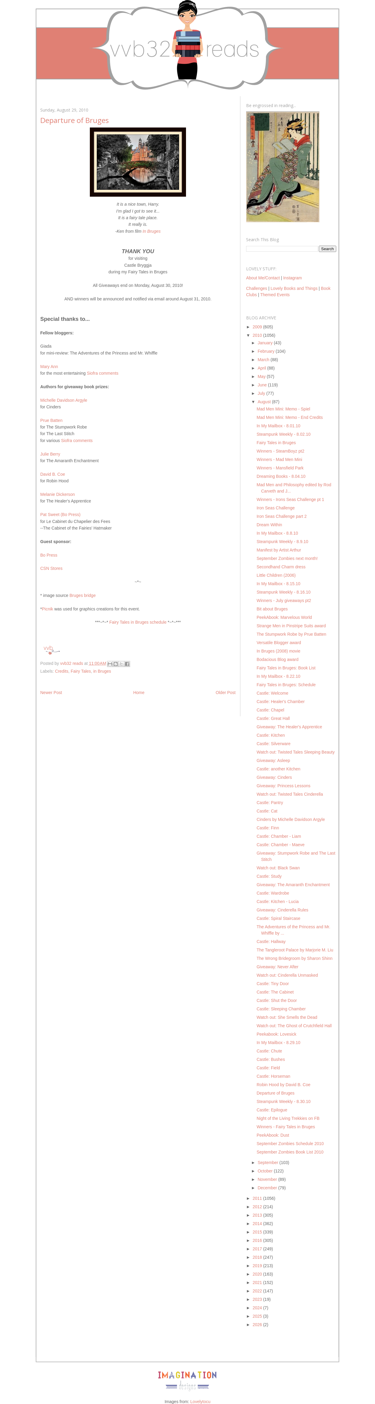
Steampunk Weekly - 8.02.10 (284, 434)
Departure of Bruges (275, 1093)
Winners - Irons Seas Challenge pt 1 (290, 499)
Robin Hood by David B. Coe (283, 1084)
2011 (258, 1198)
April (262, 368)
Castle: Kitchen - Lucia (278, 901)
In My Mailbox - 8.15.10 (278, 583)
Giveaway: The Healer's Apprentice (289, 726)
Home (138, 692)
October (266, 1171)
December (268, 1187)
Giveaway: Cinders (274, 777)
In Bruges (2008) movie (278, 651)
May (262, 376)
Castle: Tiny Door (273, 983)
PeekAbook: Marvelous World (284, 617)
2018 (258, 1257)
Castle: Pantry (270, 802)
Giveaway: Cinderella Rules (282, 910)
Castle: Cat (267, 811)
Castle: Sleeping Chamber (281, 1008)
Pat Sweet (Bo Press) (60, 514)
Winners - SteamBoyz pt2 (280, 451)
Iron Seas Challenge (276, 507)
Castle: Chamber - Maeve (281, 844)
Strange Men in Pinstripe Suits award (291, 625)
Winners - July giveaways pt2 (284, 600)
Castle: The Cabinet (275, 992)
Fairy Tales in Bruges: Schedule (286, 684)
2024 (258, 1307)
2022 (258, 1291)
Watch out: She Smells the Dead (287, 1017)
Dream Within (269, 524)
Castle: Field (268, 1067)
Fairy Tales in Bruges (276, 442)
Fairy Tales (81, 671)
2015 (258, 1232)
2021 (258, 1282)
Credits (61, 671)
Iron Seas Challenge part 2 (282, 516)
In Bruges (152, 231)
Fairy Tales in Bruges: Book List (286, 667)
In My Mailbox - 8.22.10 (278, 676)
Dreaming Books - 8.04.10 (281, 476)
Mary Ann (49, 366)
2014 (258, 1223)
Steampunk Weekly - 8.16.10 (284, 592)
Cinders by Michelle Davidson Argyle (291, 819)
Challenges (256, 288)
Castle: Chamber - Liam (279, 836)
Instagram (292, 277)
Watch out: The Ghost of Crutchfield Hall (294, 1025)
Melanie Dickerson (57, 494)
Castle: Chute (269, 1051)
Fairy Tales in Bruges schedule (137, 622)
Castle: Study (269, 876)
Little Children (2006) (276, 575)
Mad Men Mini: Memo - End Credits (290, 417)
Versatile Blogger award (279, 642)
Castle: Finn (268, 827)
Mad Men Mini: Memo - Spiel (283, 409)
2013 (258, 1215)
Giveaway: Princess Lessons (283, 785)
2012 (258, 1206)
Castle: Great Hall (273, 718)
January (266, 342)
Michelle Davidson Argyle (63, 400)
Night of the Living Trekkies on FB (288, 1118)
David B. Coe (52, 474)
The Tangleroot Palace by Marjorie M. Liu (295, 950)
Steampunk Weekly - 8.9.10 (282, 541)
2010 (258, 335)
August (265, 401)
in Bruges (102, 671)
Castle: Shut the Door (277, 1000)
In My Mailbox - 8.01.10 (278, 425)
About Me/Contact (263, 277)
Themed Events (275, 294)
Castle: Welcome (272, 693)
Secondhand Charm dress (281, 566)
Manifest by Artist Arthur (279, 550)
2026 (258, 1324)
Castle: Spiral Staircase (278, 918)
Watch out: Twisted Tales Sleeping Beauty (296, 752)
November (268, 1179)
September (268, 1162)
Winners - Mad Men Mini (279, 459)
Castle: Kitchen (271, 735)
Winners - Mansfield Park (280, 467)
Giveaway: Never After (277, 966)
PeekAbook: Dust (273, 1135)
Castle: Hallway (271, 941)
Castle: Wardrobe (273, 893)
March (264, 359)
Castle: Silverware (274, 743)
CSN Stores (51, 568)
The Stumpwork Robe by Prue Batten (291, 634)
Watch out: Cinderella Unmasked (287, 975)
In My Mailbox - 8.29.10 (278, 1042)
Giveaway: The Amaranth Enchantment (293, 884)
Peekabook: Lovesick (276, 1034)
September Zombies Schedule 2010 (290, 1143)
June (263, 384)
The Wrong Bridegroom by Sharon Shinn (295, 958)
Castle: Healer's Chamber (281, 701)
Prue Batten (51, 420)
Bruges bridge (82, 595)
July (262, 393)
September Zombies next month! (287, 558)
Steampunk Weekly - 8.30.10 (284, 1101)
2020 (258, 1274)
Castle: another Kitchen (278, 769)
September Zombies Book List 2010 (290, 1152)
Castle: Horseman (273, 1076)
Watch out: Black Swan (278, 867)
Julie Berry (50, 454)
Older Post (226, 692)
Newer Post (51, 692)
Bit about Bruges (272, 609)
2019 (258, 1265)
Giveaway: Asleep (273, 760)
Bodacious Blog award (277, 659)
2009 (258, 326)
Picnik (47, 609)
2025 (258, 1316)
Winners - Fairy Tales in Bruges (286, 1126)
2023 (258, 1299)
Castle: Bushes (271, 1059)
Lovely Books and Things (293, 288)
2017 (258, 1248)
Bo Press (48, 555)
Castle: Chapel (270, 710)
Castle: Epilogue (272, 1110)
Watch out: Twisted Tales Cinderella (290, 794)
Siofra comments (102, 373)
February (267, 351)
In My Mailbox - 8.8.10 (277, 533)
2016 (258, 1240)
